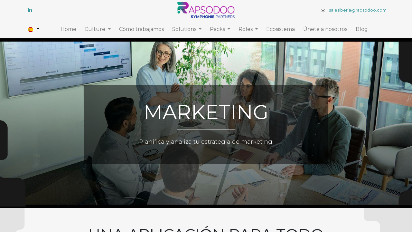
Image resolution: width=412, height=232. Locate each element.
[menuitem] (68, 29)
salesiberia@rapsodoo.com (356, 10)
